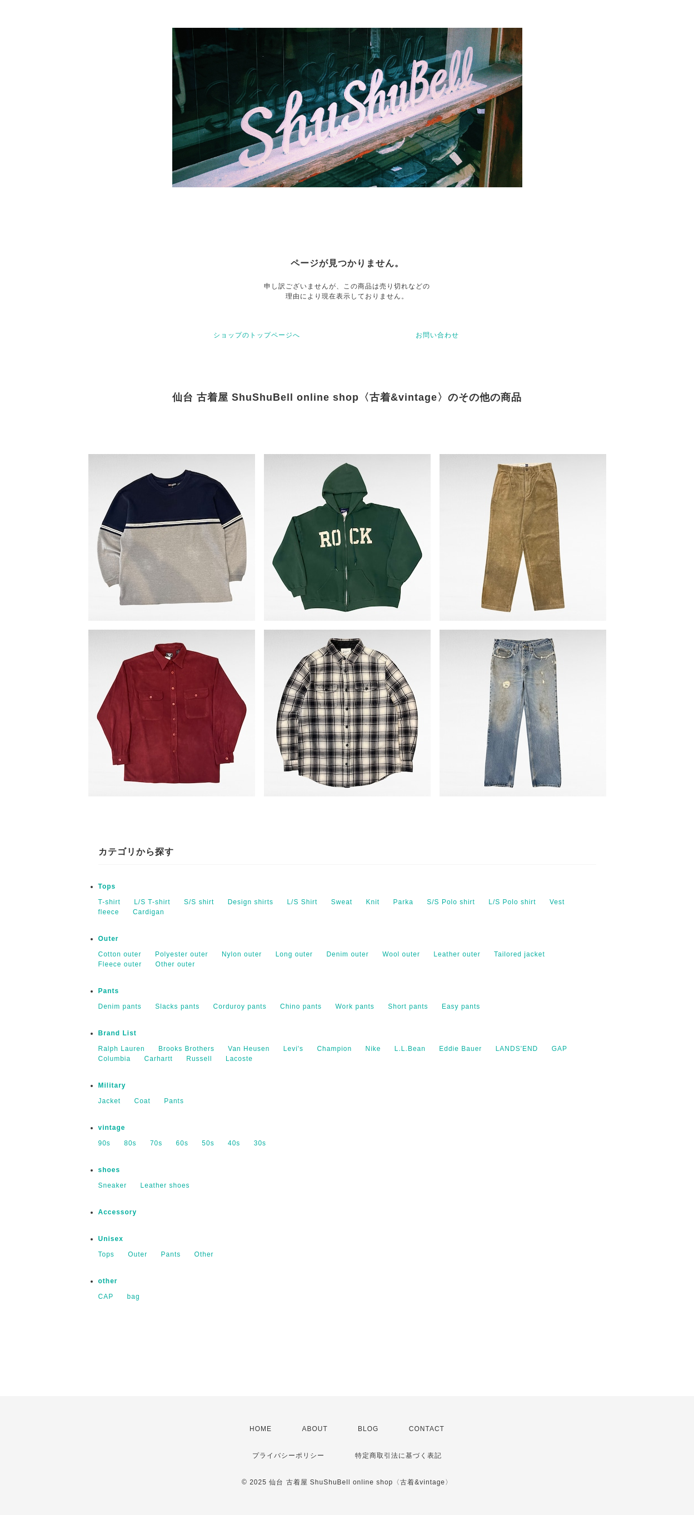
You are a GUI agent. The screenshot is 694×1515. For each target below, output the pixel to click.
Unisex (110, 1239)
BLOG (368, 1429)
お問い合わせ (437, 335)
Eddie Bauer (460, 1049)
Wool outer (401, 954)
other (108, 1281)
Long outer (294, 954)
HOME (260, 1429)
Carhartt (158, 1059)
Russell (199, 1059)
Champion (334, 1049)
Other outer (176, 964)
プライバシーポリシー (288, 1455)
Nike (373, 1049)
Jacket (109, 1101)
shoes (109, 1170)
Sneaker (112, 1185)
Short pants (408, 1006)
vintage (112, 1128)
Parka (403, 902)
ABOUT (314, 1429)
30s (260, 1143)
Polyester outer (181, 954)
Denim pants (120, 1006)
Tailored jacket (519, 954)
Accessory (117, 1212)
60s (182, 1143)
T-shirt (109, 902)
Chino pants (301, 1006)
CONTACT (427, 1429)
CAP (106, 1296)
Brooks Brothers (186, 1049)
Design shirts (250, 902)
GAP (559, 1049)
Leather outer (456, 954)
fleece (108, 912)
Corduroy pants (240, 1006)
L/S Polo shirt (512, 902)
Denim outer (347, 954)
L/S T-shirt (152, 902)
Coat (142, 1101)
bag (133, 1296)
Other (204, 1254)
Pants (108, 991)
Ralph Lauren (121, 1049)
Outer (108, 939)
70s (156, 1143)
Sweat (341, 902)
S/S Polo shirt (451, 902)
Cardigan (148, 912)
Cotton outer (120, 954)
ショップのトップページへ (256, 335)
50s (208, 1143)
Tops (107, 886)
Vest (557, 902)
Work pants (354, 1006)
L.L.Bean (410, 1049)
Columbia (114, 1059)
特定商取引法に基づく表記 (398, 1455)
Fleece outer (120, 964)
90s (104, 1143)
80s (130, 1143)
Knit (373, 902)
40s (234, 1143)
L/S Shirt (302, 902)
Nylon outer (242, 954)
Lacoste (239, 1059)
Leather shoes (165, 1185)
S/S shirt (199, 902)
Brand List (117, 1033)
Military (112, 1085)
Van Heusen (248, 1049)
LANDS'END (517, 1049)
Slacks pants (177, 1006)
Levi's (293, 1049)
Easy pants (461, 1006)
